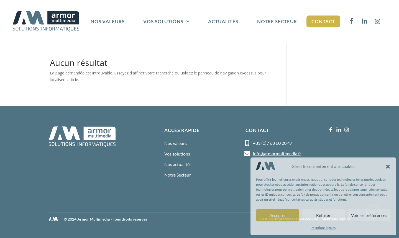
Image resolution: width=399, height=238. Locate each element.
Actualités (223, 21)
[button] (388, 166)
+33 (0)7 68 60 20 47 (272, 143)
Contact (323, 21)
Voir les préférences (369, 215)
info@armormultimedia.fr (277, 153)
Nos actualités (177, 164)
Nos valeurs (107, 21)
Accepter (277, 215)
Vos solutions (166, 21)
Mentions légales (323, 228)
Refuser (323, 215)
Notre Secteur (277, 21)
